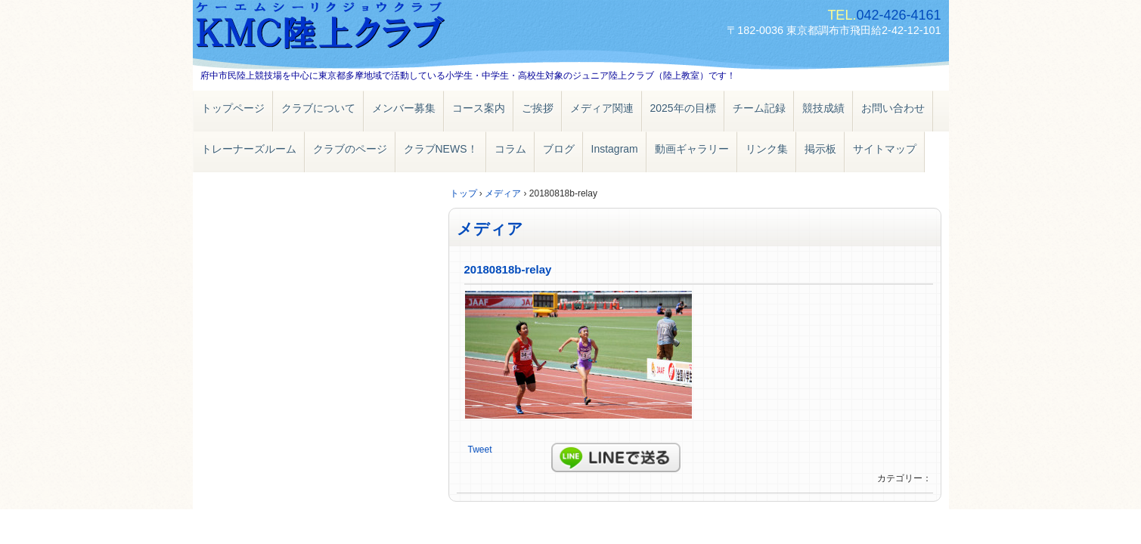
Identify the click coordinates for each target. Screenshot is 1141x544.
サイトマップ (884, 149)
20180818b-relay (508, 269)
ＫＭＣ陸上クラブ (367, 28)
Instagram (614, 149)
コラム (510, 149)
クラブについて (318, 108)
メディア (490, 228)
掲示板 (820, 149)
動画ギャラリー (692, 149)
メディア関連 (602, 108)
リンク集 (767, 149)
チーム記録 (759, 108)
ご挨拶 (537, 108)
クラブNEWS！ (441, 149)
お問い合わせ (893, 108)
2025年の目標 (683, 108)
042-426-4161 (898, 15)
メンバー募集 (404, 108)
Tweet (480, 449)
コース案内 (478, 108)
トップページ (233, 108)
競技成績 (823, 108)
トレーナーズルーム (248, 149)
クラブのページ (350, 149)
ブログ (559, 149)
